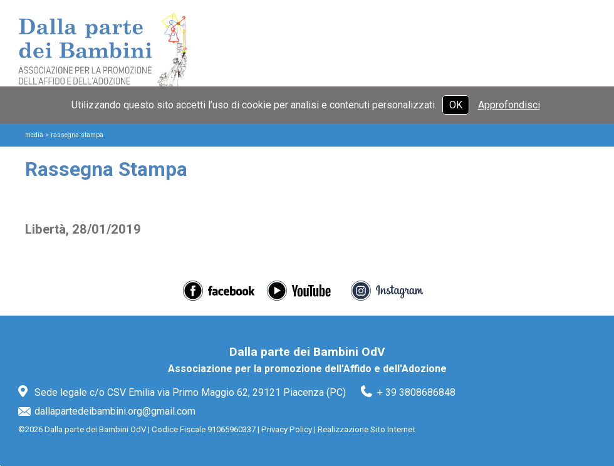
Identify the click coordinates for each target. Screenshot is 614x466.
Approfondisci (509, 105)
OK (455, 105)
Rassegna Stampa (77, 135)
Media (34, 135)
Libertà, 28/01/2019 (83, 229)
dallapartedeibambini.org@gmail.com (114, 411)
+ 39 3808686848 (416, 392)
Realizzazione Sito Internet (366, 429)
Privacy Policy (286, 429)
